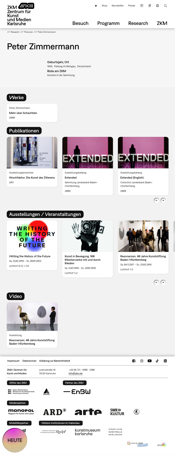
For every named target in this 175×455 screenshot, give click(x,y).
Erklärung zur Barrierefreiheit (54, 360)
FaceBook (133, 361)
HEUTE (15, 440)
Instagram (141, 361)
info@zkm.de (76, 373)
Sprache (157, 5)
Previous (156, 200)
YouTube (149, 361)
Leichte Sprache (141, 5)
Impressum (13, 360)
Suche (165, 5)
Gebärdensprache (149, 5)
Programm (108, 23)
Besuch (80, 23)
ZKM (162, 23)
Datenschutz (29, 360)
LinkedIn (165, 361)
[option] (33, 113)
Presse (131, 5)
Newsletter (118, 5)
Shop (104, 5)
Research (138, 23)
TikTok (157, 361)
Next (163, 200)
